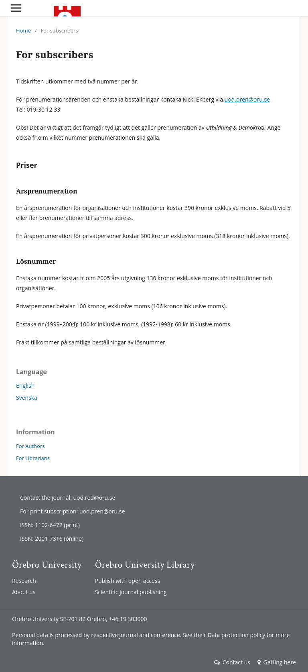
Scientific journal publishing (131, 592)
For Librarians (33, 458)
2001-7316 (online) (59, 538)
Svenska (26, 397)
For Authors (30, 446)
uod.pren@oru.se (247, 99)
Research (24, 580)
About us (23, 592)
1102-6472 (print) (57, 525)
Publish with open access (127, 580)
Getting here (276, 662)
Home (23, 30)
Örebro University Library (145, 564)
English (25, 385)
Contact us (232, 662)
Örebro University (46, 564)
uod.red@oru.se (94, 497)
